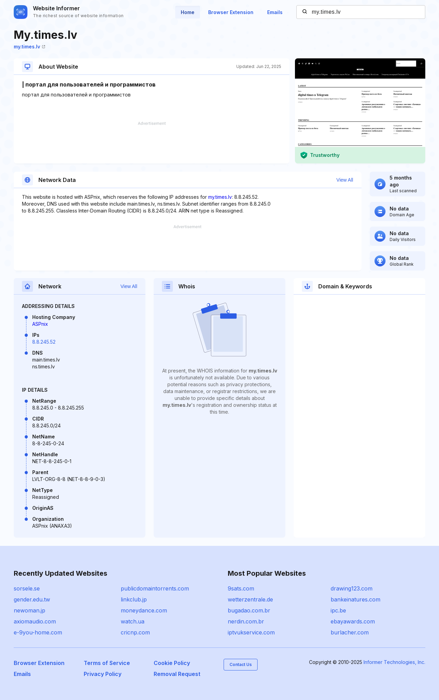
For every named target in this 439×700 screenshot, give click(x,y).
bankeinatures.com (355, 599)
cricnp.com (135, 632)
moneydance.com (144, 610)
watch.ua (132, 621)
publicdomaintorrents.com (155, 588)
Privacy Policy (102, 673)
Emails (275, 12)
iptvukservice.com (251, 632)
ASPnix (40, 324)
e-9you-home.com (38, 632)
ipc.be (338, 610)
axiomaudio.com (35, 621)
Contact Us (240, 664)
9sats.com (241, 588)
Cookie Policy (172, 662)
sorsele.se (27, 588)
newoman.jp (29, 610)
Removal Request (177, 673)
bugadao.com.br (249, 610)
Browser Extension (230, 12)
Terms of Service (107, 662)
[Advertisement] (151, 142)
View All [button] (344, 180)
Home (187, 12)
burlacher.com (350, 632)
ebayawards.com (353, 621)
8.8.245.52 (44, 342)
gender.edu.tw (32, 599)
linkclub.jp (134, 599)
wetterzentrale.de (250, 599)
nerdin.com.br (246, 621)
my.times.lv (29, 46)
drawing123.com (351, 588)
